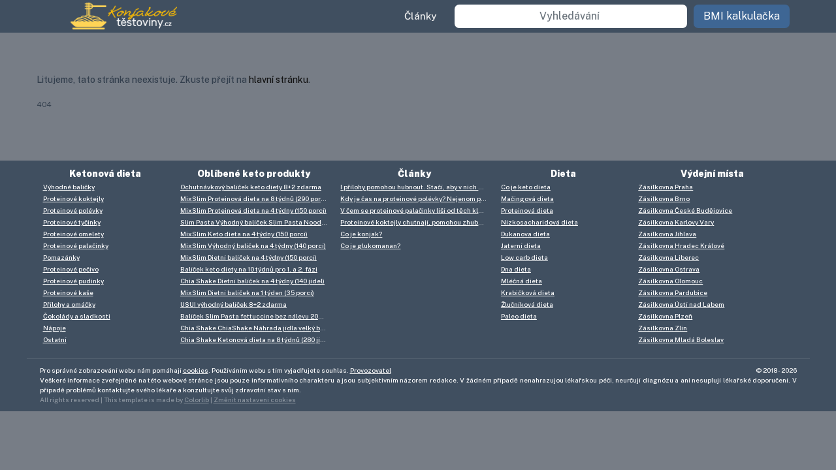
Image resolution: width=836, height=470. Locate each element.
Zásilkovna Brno (664, 198)
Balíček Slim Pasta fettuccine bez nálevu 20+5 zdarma (257, 316)
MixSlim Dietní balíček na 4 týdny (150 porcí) (248, 257)
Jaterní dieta (521, 245)
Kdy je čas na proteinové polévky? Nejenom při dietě (417, 198)
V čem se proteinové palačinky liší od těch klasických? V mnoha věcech (417, 210)
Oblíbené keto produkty (253, 173)
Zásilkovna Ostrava (668, 269)
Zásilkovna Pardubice (672, 292)
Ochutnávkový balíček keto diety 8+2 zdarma (250, 187)
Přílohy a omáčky (69, 304)
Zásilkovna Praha (665, 187)
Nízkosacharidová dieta (539, 222)
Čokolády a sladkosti (76, 316)
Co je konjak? (361, 234)
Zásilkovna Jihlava (667, 234)
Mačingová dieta (527, 198)
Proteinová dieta (527, 210)
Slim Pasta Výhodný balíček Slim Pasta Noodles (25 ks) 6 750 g (257, 222)
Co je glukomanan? (370, 245)
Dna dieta (516, 269)
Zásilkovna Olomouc (670, 281)
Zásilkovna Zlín (662, 328)
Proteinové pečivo (71, 269)
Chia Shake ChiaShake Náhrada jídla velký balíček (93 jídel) (257, 328)
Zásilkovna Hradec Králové (681, 245)
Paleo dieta (519, 316)
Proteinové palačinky (75, 245)
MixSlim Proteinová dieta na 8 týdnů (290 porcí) (254, 198)
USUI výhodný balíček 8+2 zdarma (233, 304)
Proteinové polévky (73, 210)
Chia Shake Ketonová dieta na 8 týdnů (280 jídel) (256, 339)
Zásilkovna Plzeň (665, 316)
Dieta (563, 173)
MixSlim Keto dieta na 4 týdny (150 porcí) (244, 234)
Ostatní (55, 339)
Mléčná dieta (521, 281)
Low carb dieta (524, 257)
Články (420, 16)
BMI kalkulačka (741, 16)
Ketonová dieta (105, 173)
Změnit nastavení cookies (255, 399)
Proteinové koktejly (73, 198)
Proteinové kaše (68, 292)
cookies (195, 370)
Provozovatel (370, 370)
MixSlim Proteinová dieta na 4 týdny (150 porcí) (253, 210)
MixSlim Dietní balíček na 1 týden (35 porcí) (247, 292)
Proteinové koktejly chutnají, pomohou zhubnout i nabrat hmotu (417, 222)
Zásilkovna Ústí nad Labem (681, 304)
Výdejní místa (712, 173)
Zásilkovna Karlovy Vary (676, 222)
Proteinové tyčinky (72, 222)
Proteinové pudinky (73, 281)
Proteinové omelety (73, 234)
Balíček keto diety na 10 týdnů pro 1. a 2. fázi (248, 269)
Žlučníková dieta (527, 304)
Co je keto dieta (526, 187)
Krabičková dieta (528, 292)
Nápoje (54, 328)
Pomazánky (61, 257)
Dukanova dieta (525, 234)
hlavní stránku (278, 79)
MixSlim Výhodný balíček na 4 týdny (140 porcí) (253, 245)
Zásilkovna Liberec (668, 257)
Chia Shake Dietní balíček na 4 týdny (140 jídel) (252, 281)
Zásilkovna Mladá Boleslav (681, 339)
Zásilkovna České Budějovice (685, 210)
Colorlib (196, 399)
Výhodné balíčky (69, 187)
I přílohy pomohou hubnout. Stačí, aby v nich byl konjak (417, 187)
